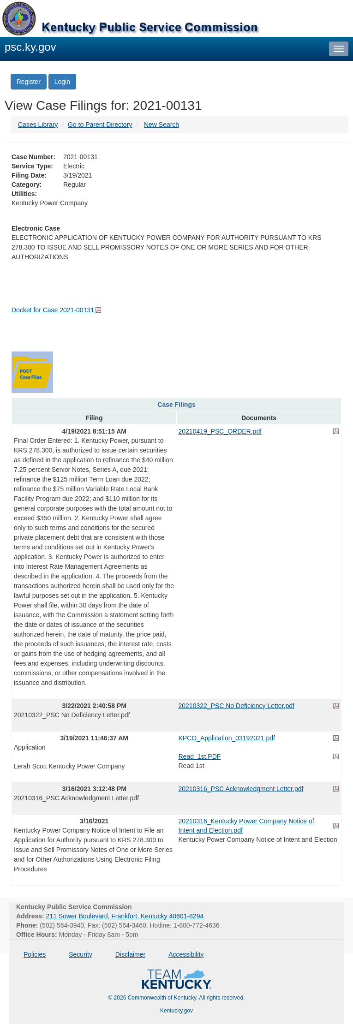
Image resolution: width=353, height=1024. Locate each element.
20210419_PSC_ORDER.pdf (220, 431)
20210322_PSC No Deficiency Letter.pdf (236, 705)
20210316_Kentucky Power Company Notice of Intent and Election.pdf (246, 825)
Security (80, 954)
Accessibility (185, 954)
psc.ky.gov (30, 47)
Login (62, 81)
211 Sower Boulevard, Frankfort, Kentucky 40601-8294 (125, 916)
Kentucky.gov (176, 1010)
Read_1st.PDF (200, 756)
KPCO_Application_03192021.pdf (227, 738)
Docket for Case (53, 310)
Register (29, 81)
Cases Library (38, 124)
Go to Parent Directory (100, 124)
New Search (161, 124)
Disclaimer (130, 954)
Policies (35, 954)
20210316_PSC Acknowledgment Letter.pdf (241, 788)
